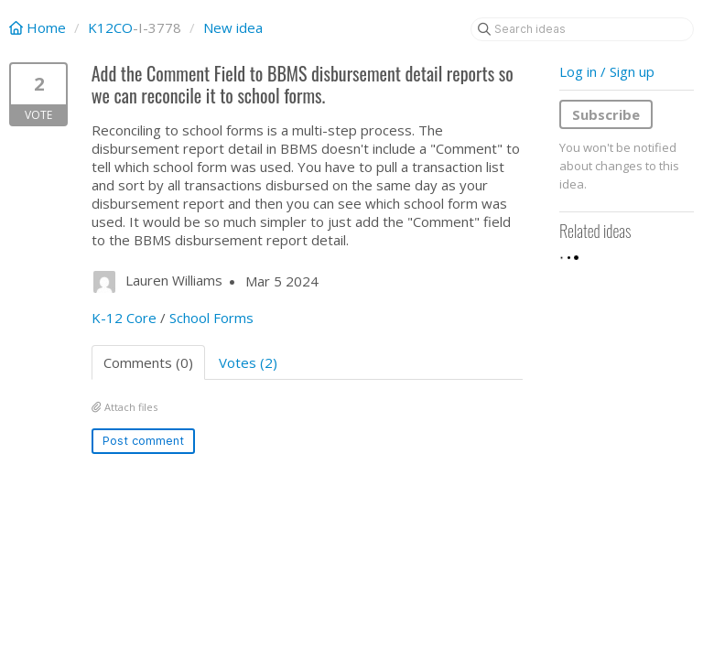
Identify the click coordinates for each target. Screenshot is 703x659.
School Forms (211, 317)
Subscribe (606, 114)
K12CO (110, 27)
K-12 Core (124, 317)
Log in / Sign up (606, 71)
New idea (233, 27)
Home (39, 27)
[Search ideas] (582, 29)
